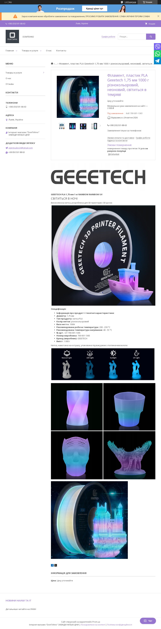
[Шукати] (150, 37)
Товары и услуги (30, 50)
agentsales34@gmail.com (20, 148)
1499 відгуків (130, 2)
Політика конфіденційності (119, 624)
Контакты (61, 50)
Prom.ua (96, 622)
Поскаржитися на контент (93, 624)
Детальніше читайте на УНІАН (21, 609)
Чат (148, 620)
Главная (10, 50)
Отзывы (10, 84)
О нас (49, 50)
